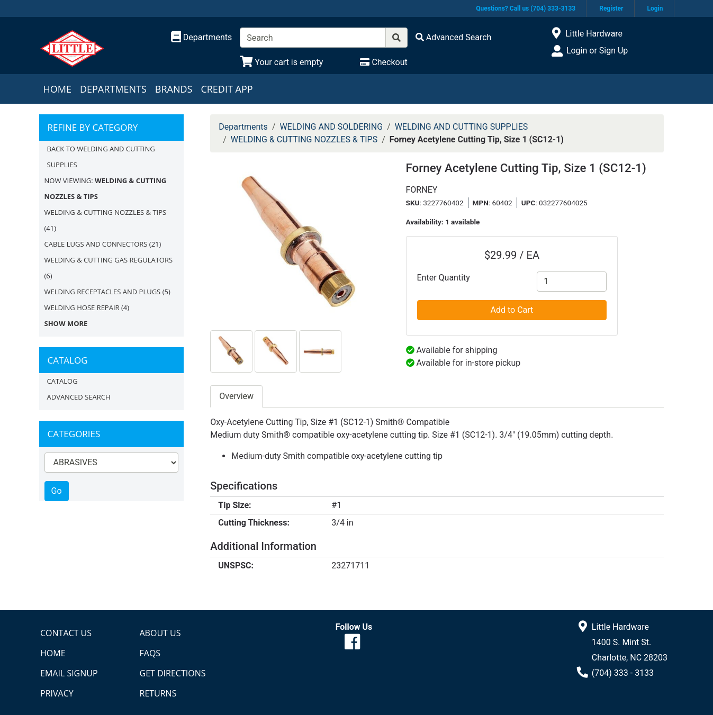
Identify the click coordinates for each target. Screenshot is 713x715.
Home (57, 89)
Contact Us (66, 633)
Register (611, 8)
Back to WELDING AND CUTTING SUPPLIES (101, 156)
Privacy (57, 693)
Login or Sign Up (597, 51)
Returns (158, 693)
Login (655, 8)
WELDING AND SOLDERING (331, 127)
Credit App (226, 89)
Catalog (62, 381)
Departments (113, 89)
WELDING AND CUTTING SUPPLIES (461, 127)
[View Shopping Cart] (281, 62)
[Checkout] (383, 62)
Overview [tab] (236, 396)
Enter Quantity (443, 278)
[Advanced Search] (454, 37)
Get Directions (173, 673)
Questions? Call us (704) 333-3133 (525, 8)
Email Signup (69, 673)
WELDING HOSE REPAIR (82, 307)
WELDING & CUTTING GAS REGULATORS (108, 260)
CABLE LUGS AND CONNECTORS (96, 244)
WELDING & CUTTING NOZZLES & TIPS (105, 212)
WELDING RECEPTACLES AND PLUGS (102, 291)
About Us (160, 633)
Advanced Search (79, 397)
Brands (174, 89)
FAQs (150, 653)
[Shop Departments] (201, 37)
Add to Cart (512, 310)
